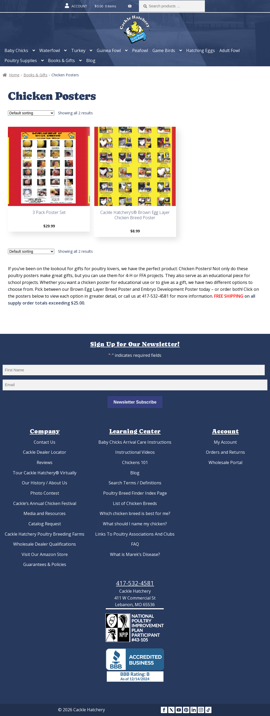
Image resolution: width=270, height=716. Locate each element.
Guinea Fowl (109, 50)
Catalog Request (44, 524)
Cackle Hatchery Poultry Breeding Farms (44, 534)
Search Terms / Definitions (135, 483)
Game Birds (163, 50)
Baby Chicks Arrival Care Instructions (134, 442)
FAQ (135, 544)
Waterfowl (49, 50)
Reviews (44, 462)
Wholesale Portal (225, 462)
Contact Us (44, 442)
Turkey (78, 50)
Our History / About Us (44, 483)
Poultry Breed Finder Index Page (135, 493)
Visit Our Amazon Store (45, 554)
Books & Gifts (61, 60)
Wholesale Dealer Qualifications (44, 544)
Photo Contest (44, 493)
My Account (225, 442)
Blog (90, 60)
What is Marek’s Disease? (135, 554)
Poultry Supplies (20, 60)
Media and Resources (44, 513)
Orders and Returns (225, 452)
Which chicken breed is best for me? (135, 513)
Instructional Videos (135, 452)
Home (14, 74)
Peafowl (140, 50)
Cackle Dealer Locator (44, 452)
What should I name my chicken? (135, 524)
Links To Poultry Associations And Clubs (135, 534)
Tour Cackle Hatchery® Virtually (44, 473)
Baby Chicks (16, 50)
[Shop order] (31, 113)
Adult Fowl (229, 50)
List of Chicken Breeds (135, 503)
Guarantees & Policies (44, 564)
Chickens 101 (135, 462)
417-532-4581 (135, 583)
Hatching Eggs (200, 50)
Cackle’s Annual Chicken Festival (44, 503)
